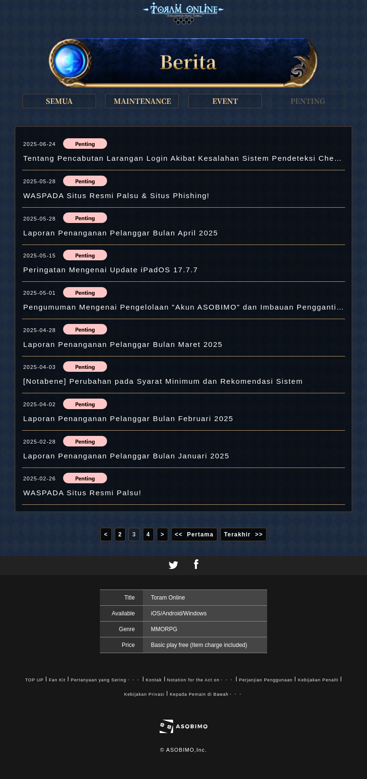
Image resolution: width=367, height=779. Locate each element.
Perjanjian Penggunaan (265, 680)
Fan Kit (57, 680)
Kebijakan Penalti (318, 680)
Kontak (154, 680)
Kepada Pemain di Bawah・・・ (206, 694)
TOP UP (34, 680)
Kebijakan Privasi (144, 694)
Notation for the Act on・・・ (200, 680)
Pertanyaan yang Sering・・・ (105, 680)
